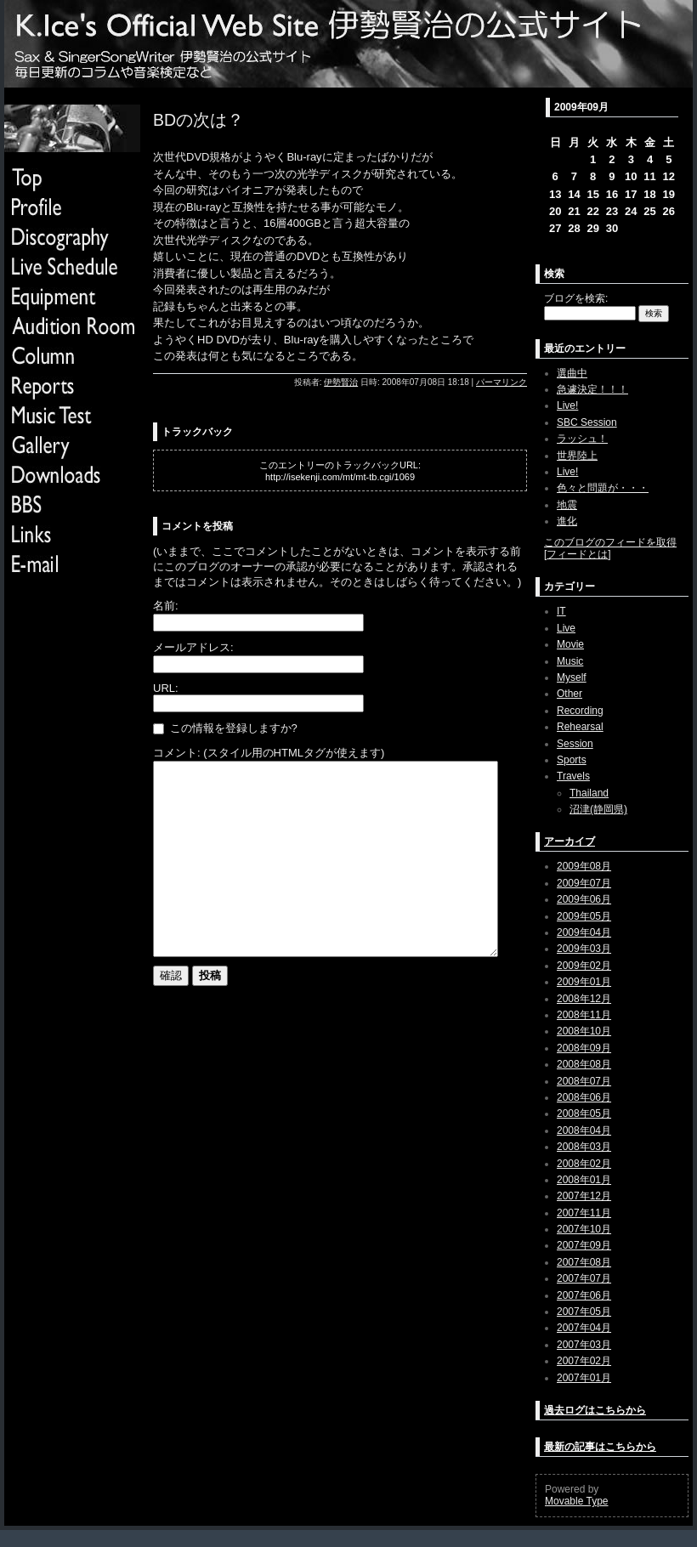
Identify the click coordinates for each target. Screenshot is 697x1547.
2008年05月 (584, 1113)
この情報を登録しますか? (225, 728)
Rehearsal (580, 727)
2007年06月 (584, 1295)
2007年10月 (584, 1229)
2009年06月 (584, 899)
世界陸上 (577, 456)
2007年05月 (584, 1312)
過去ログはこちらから (595, 1410)
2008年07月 (584, 1081)
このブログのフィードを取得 (610, 542)
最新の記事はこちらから (600, 1447)
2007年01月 (584, 1378)
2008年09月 (584, 1048)
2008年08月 (584, 1064)
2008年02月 (584, 1164)
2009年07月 (584, 883)
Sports (571, 760)
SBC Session (587, 422)
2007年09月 (584, 1245)
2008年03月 (584, 1147)
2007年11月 (584, 1213)
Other (569, 694)
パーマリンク (501, 382)
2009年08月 (584, 866)
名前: (165, 605)
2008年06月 (584, 1097)
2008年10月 (584, 1031)
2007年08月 (584, 1262)
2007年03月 (584, 1345)
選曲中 (572, 373)
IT (561, 611)
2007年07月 (584, 1278)
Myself (571, 677)
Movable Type (577, 1501)
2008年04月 (584, 1130)
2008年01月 (584, 1180)
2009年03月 (584, 949)
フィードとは (577, 554)
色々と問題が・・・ (603, 488)
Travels (573, 776)
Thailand (589, 793)
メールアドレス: (193, 647)
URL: (165, 688)
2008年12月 (584, 999)
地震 (567, 505)
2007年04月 (584, 1328)
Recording (580, 711)
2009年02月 (584, 966)
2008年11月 (584, 1015)
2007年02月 (584, 1361)
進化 (567, 521)
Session (575, 744)
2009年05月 (584, 916)
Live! (567, 405)
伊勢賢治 (341, 382)
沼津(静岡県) (598, 809)
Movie (570, 644)
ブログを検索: (576, 298)
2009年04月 (584, 932)
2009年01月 (584, 982)
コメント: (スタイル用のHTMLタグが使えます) (268, 752)
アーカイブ (569, 841)
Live (566, 628)
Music (570, 661)
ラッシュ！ (582, 439)
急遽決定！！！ (592, 389)
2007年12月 (584, 1196)
